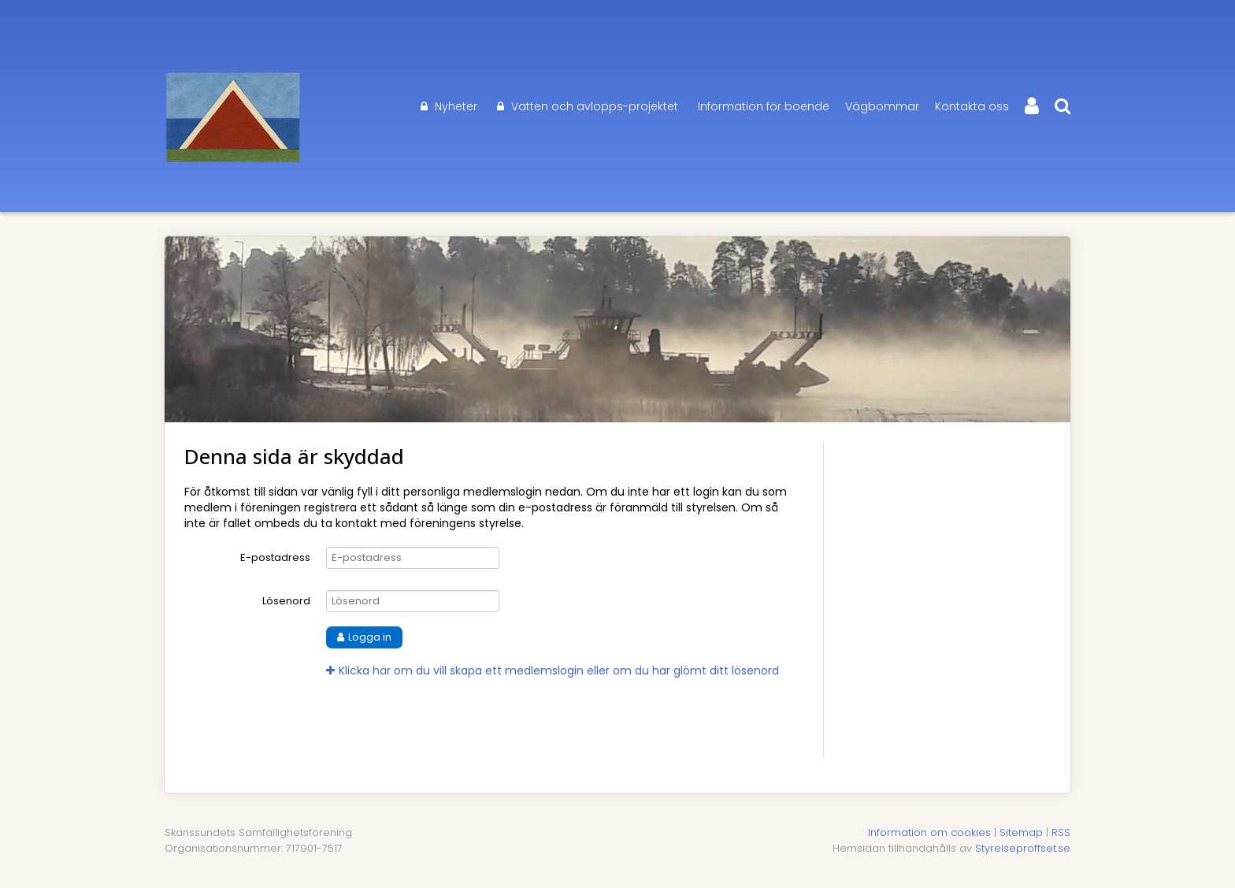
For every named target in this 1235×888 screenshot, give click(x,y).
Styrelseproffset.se (1022, 848)
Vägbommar (882, 106)
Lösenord (286, 600)
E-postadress (275, 557)
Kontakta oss (972, 106)
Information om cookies (929, 832)
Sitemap (1021, 832)
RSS (1060, 832)
